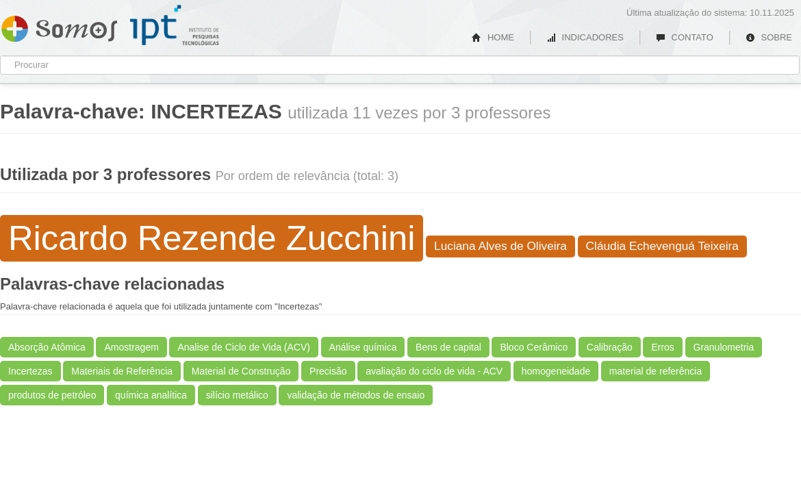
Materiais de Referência (122, 371)
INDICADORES (585, 37)
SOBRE (769, 37)
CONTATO (684, 37)
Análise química (363, 347)
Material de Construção (241, 371)
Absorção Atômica (47, 347)
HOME (493, 37)
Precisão (327, 371)
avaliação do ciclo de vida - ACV (434, 371)
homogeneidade (556, 371)
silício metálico (237, 395)
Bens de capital (448, 347)
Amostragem (131, 347)
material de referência (655, 371)
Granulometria (724, 347)
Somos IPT (59, 26)
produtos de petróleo (52, 395)
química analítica (151, 395)
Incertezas (30, 371)
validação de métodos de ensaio (355, 395)
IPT (174, 25)
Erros (662, 347)
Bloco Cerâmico (534, 347)
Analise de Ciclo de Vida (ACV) (243, 347)
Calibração (610, 347)
